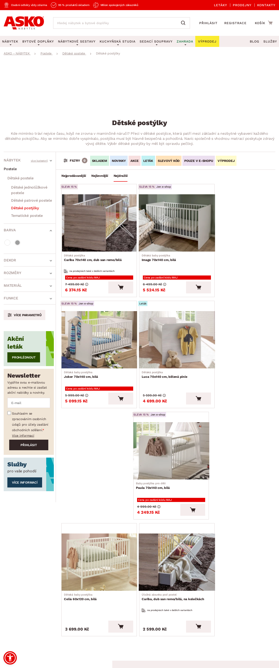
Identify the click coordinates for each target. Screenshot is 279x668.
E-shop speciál (132, 571)
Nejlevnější (99, 176)
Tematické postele (27, 215)
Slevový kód (169, 161)
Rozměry (12, 273)
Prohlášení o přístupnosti (78, 619)
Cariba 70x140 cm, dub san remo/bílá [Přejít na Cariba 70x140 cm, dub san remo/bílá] (94, 252)
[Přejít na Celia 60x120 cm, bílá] (96, 431)
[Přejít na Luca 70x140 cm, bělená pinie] (96, 328)
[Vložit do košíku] (115, 279)
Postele (10, 169)
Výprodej (127, 582)
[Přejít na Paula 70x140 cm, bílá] (240, 328)
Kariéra (10, 619)
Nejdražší (121, 176)
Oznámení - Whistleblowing (80, 598)
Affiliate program (71, 609)
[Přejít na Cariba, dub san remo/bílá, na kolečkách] (168, 431)
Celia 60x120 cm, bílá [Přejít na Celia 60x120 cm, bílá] (81, 463)
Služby (270, 41)
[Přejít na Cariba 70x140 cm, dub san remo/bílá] (96, 220)
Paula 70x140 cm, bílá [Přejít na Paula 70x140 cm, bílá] (226, 360)
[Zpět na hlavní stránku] (24, 23)
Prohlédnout (23, 357)
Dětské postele (20, 178)
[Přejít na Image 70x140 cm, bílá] (168, 220)
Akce (134, 161)
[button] (10, 657)
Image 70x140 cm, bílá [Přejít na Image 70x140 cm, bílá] (154, 252)
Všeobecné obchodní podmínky (24, 632)
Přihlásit (208, 23)
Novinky (119, 161)
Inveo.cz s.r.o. (157, 660)
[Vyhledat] (184, 23)
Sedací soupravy (156, 41)
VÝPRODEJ (226, 161)
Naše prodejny (16, 587)
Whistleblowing (13, 640)
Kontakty (266, 5)
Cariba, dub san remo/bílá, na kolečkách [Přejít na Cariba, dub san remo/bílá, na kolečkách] (168, 465)
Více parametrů (28, 315)
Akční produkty (133, 550)
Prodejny (242, 5)
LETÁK (148, 161)
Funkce (11, 298)
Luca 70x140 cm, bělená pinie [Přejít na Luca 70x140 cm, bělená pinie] (88, 360)
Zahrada (185, 41)
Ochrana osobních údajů (71, 632)
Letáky (220, 5)
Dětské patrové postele (31, 200)
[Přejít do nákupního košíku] (263, 22)
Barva (10, 230)
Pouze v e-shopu (198, 161)
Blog (254, 41)
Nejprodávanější (73, 176)
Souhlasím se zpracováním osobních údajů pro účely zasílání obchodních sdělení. (30, 422)
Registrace (235, 23)
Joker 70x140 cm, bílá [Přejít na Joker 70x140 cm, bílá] (226, 252)
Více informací (23, 435)
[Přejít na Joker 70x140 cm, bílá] (240, 220)
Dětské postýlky (25, 208)
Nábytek (12, 160)
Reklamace (65, 566)
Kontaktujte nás (70, 587)
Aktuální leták (132, 561)
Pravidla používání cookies (73, 640)
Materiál (13, 285)
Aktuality (11, 577)
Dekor (10, 260)
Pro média (12, 609)
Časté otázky (67, 577)
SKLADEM (99, 161)
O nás (9, 566)
